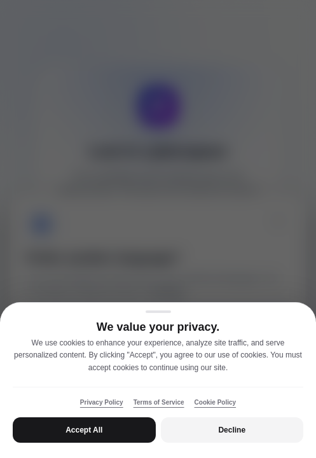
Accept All (83, 430)
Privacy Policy (101, 402)
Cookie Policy (216, 402)
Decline (231, 430)
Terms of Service (159, 402)
